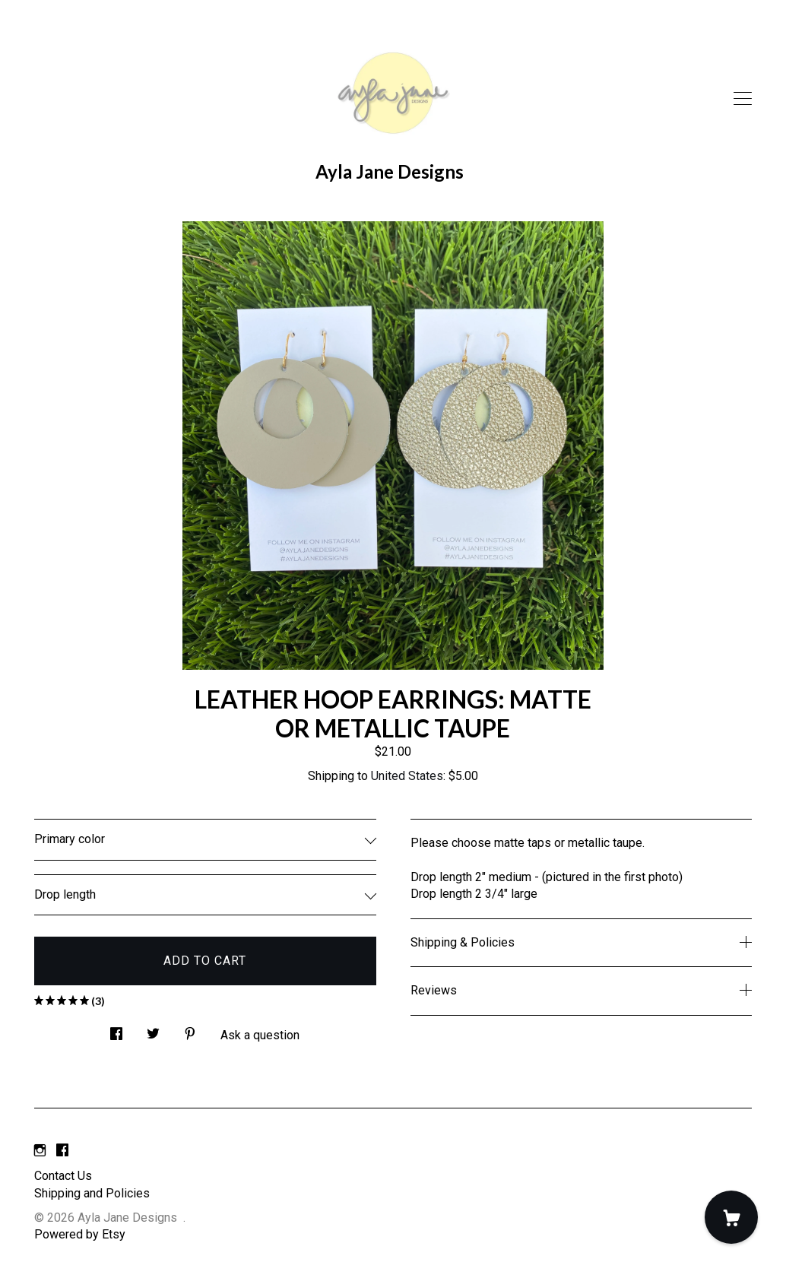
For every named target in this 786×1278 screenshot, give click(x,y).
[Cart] (731, 1217)
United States (407, 776)
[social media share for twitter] (153, 1030)
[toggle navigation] (743, 98)
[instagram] (40, 1150)
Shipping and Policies (92, 1193)
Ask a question (260, 1035)
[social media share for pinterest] (190, 1030)
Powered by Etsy (79, 1234)
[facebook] (62, 1150)
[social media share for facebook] (116, 1030)
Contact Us (63, 1176)
